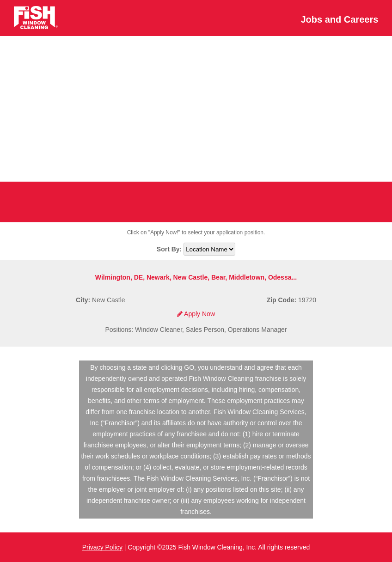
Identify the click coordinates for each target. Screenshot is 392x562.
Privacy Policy (102, 547)
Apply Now (196, 314)
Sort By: (170, 249)
